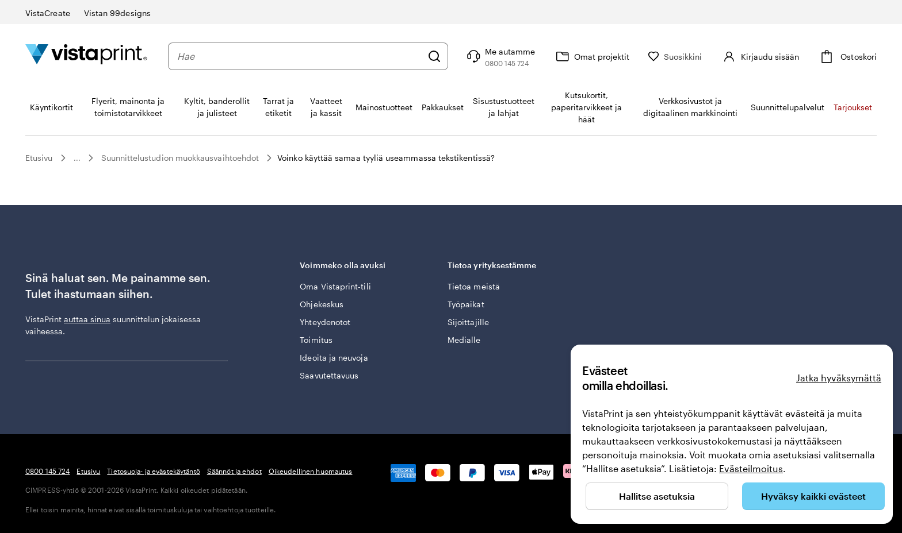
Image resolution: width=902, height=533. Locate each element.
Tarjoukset (853, 107)
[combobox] (299, 56)
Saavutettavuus (329, 375)
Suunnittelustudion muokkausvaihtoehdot (180, 158)
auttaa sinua (87, 319)
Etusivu (39, 158)
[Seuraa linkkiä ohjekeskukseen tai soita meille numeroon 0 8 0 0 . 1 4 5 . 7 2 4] (499, 56)
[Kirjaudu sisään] (759, 56)
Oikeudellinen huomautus (311, 471)
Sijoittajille (468, 322)
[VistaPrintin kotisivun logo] (86, 56)
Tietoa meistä (474, 286)
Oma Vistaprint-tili (335, 286)
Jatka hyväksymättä (838, 377)
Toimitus (316, 340)
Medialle (464, 340)
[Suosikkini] (675, 57)
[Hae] (434, 56)
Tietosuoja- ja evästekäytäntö (153, 471)
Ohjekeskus (321, 304)
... (77, 158)
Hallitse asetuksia (657, 495)
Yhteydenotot (325, 322)
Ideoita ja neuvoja (334, 357)
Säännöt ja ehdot (234, 471)
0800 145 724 (47, 471)
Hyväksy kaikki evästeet (813, 495)
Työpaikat (466, 304)
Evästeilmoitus (751, 468)
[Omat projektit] (591, 56)
